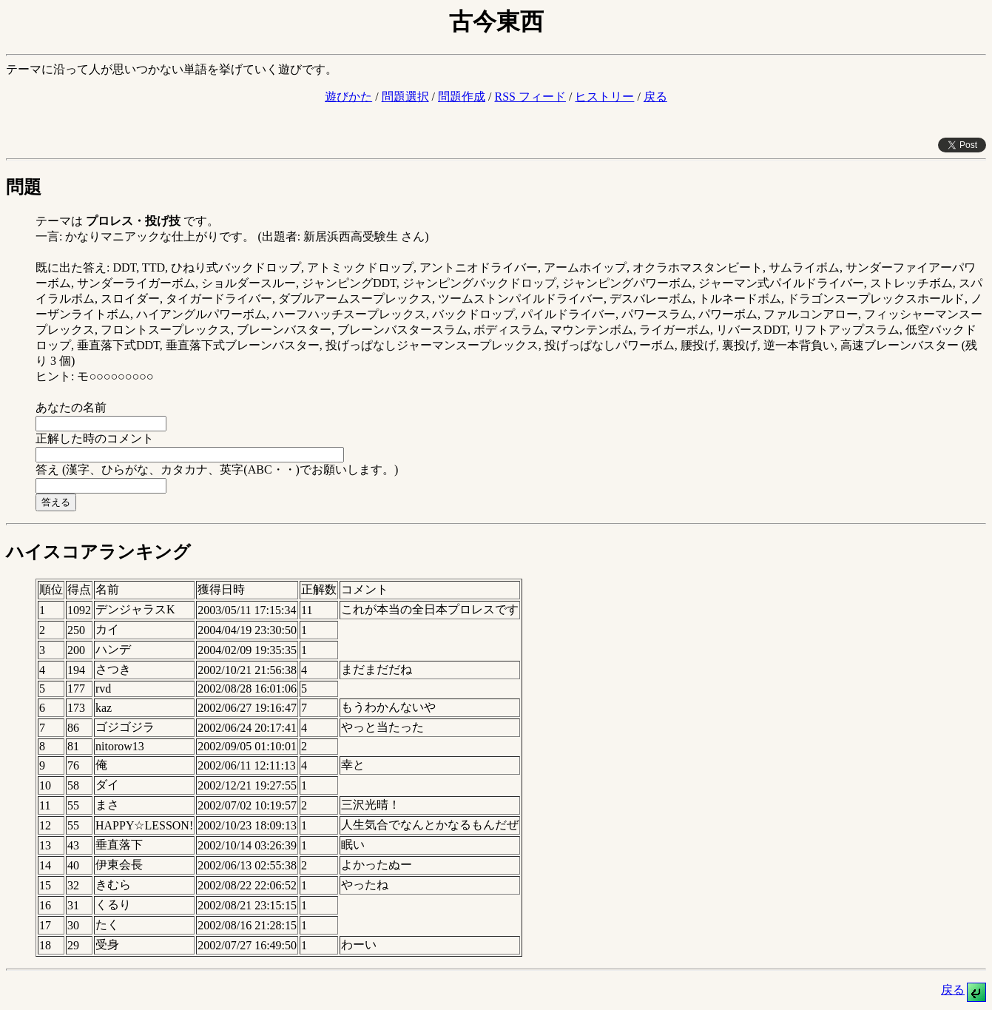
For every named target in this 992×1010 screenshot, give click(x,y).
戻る (655, 96)
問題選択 (405, 96)
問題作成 (461, 96)
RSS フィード (529, 96)
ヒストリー (604, 96)
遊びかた (348, 96)
